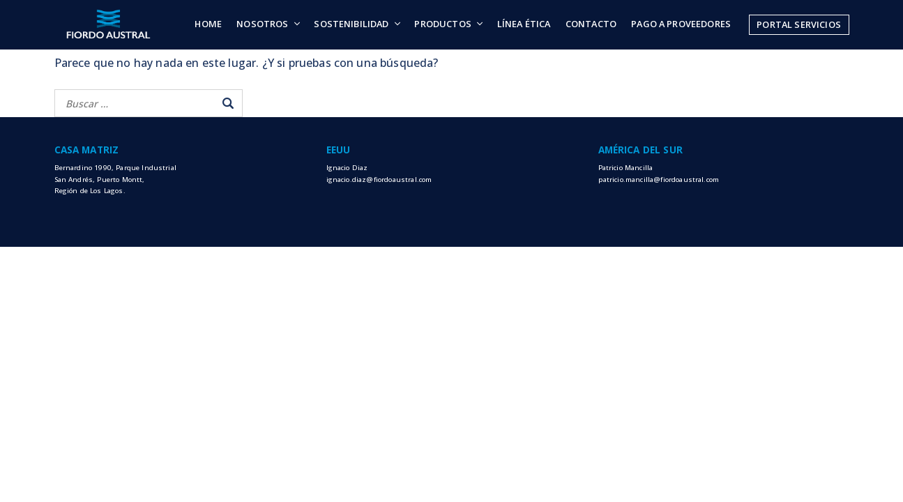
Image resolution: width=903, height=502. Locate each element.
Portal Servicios (799, 24)
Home (208, 23)
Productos (442, 23)
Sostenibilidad (351, 23)
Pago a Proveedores (681, 23)
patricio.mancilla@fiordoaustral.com (659, 179)
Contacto (591, 23)
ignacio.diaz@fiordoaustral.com (379, 179)
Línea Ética (524, 23)
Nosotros (262, 23)
